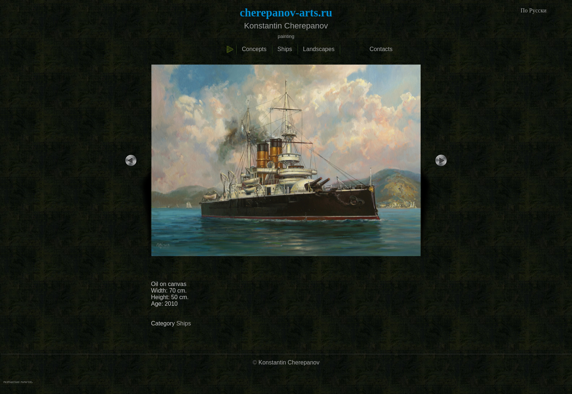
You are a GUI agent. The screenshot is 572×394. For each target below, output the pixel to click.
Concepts (254, 49)
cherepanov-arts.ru (286, 12)
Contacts (381, 49)
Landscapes (319, 49)
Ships (285, 49)
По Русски (533, 10)
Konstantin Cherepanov (289, 362)
